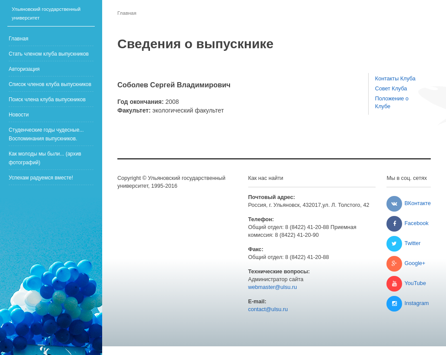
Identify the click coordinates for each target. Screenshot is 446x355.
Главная (18, 39)
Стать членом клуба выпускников (49, 54)
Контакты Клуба (395, 79)
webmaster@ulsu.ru (272, 287)
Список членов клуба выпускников (50, 84)
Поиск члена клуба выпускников (47, 99)
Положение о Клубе (392, 102)
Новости (19, 115)
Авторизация (24, 69)
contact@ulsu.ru (268, 309)
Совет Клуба (391, 89)
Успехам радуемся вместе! (41, 178)
